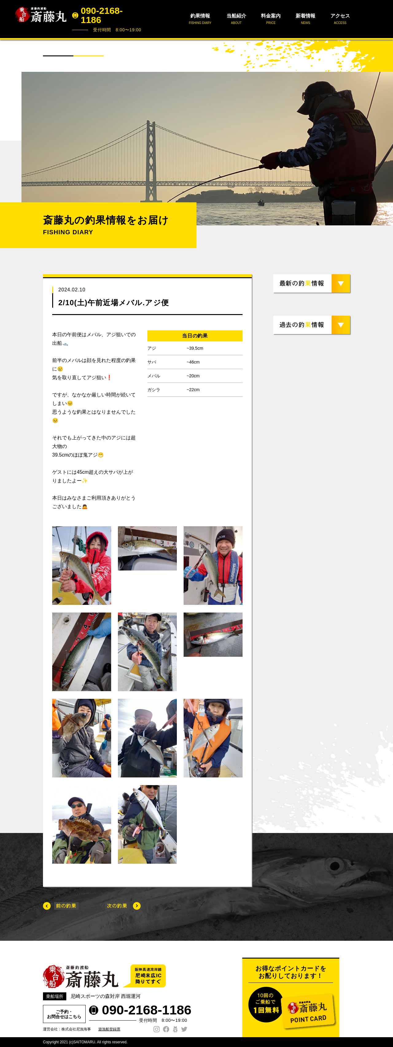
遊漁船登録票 (109, 1029)
